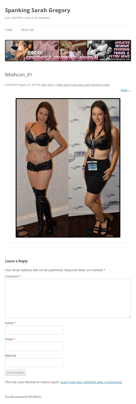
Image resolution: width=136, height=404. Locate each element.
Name (10, 323)
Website (10, 356)
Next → (126, 90)
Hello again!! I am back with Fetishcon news (83, 85)
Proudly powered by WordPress (23, 396)
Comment (13, 276)
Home (9, 30)
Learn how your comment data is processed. (91, 382)
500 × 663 (47, 85)
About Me (27, 30)
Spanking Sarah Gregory (37, 10)
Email (10, 339)
